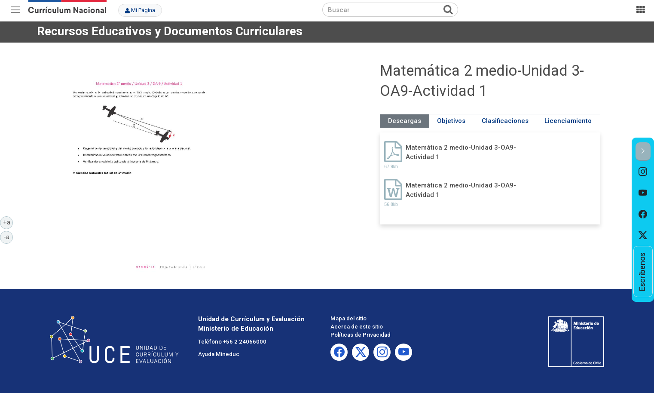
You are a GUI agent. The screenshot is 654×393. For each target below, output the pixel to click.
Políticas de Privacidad (360, 335)
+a (8, 222)
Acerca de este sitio (356, 326)
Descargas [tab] (404, 121)
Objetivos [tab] (451, 121)
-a (8, 236)
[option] (643, 171)
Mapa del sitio (348, 318)
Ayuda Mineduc (218, 354)
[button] (643, 151)
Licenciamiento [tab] (568, 121)
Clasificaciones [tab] (505, 121)
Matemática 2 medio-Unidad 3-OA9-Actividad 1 (461, 152)
